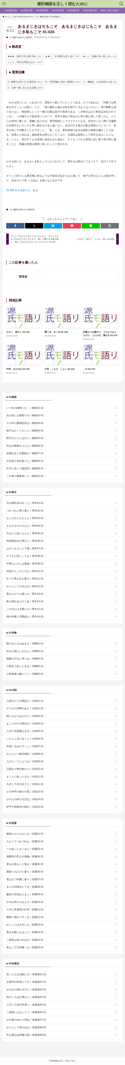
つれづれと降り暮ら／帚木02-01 (62, 510)
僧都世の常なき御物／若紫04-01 (62, 856)
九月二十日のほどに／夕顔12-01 (62, 784)
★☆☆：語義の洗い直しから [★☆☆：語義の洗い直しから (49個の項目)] (99, 56)
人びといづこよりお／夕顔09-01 (62, 761)
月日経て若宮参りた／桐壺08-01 (62, 461)
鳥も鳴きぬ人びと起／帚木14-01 (62, 601)
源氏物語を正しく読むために (62, 4)
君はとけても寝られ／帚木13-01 (62, 594)
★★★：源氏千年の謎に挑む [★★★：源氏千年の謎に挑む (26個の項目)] (24, 56)
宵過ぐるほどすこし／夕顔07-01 (62, 746)
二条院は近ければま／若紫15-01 (62, 940)
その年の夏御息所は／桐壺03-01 (62, 423)
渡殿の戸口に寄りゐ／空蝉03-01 (62, 659)
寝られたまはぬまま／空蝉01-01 (62, 643)
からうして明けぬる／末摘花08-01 (62, 1027)
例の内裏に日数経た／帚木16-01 (62, 616)
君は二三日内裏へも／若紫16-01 (62, 947)
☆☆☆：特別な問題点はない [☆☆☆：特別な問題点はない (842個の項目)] (25, 62)
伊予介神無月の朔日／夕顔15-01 (62, 807)
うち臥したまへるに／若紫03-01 (62, 849)
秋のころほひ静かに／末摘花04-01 (62, 997)
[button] (15, 225)
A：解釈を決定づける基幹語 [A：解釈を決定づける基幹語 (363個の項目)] (25, 82)
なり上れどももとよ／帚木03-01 (62, 518)
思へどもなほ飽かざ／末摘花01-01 (62, 974)
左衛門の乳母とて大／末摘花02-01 (62, 982)
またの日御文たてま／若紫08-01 (62, 887)
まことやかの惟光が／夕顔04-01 (62, 723)
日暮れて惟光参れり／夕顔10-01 (62, 769)
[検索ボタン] (121, 4)
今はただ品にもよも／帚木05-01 (62, 533)
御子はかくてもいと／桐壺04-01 (62, 430)
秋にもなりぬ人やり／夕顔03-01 (62, 716)
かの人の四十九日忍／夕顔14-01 (62, 799)
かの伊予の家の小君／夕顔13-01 (62, 792)
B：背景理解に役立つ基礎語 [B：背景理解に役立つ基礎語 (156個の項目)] (62, 82)
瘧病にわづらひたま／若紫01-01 (62, 834)
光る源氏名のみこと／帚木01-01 (62, 503)
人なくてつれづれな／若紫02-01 (62, 841)
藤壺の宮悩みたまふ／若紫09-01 (62, 894)
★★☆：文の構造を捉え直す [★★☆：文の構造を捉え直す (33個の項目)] (62, 56)
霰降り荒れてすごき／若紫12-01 (62, 917)
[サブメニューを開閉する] (116, 408)
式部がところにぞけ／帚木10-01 (62, 571)
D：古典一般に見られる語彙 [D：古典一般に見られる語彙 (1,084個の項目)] (25, 87)
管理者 (23, 276)
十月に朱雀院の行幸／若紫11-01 (62, 909)
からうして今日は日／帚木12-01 (62, 586)
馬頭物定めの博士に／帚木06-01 (62, 541)
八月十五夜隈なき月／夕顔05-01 (62, 731)
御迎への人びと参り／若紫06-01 (62, 871)
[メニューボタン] (4, 4)
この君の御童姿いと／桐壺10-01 (62, 476)
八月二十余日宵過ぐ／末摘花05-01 (62, 1005)
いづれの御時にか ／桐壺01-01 (62, 408)
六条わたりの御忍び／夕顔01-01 (62, 701)
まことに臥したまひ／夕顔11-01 (62, 776)
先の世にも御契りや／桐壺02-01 (62, 415)
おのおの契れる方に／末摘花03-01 (62, 989)
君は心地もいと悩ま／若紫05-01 (62, 864)
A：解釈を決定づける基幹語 (21, 37)
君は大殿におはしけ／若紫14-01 (62, 932)
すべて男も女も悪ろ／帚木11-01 (62, 579)
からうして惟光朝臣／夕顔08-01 (62, 754)
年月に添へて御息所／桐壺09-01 (62, 468)
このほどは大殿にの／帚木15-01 (62, 609)
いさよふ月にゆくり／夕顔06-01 (62, 739)
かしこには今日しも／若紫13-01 (62, 925)
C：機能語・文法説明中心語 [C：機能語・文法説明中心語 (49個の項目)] (100, 82)
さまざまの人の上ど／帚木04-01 (62, 526)
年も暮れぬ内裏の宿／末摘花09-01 (62, 1035)
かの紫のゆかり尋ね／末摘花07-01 (62, 1020)
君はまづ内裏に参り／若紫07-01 (62, 879)
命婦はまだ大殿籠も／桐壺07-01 (62, 453)
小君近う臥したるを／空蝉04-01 (62, 666)
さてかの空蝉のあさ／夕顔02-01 (62, 708)
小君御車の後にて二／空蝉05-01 (62, 674)
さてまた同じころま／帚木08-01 (62, 556)
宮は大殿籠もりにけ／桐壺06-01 (62, 446)
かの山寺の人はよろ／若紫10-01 (62, 902)
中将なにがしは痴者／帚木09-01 (62, 563)
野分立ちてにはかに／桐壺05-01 (62, 438)
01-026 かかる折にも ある (22, 190)
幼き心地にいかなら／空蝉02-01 (62, 651)
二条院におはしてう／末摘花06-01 (62, 1012)
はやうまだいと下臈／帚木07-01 (62, 548)
